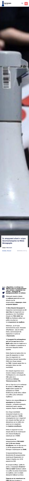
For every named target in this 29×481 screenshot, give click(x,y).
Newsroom (9, 247)
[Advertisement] (14, 269)
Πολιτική (9, 250)
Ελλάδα (4, 250)
